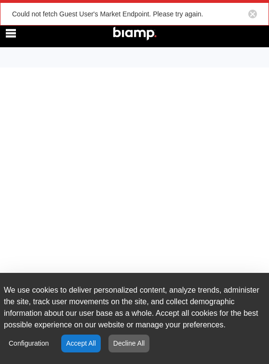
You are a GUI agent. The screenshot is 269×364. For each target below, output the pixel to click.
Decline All (129, 343)
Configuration (29, 343)
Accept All (80, 343)
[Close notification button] (252, 14)
